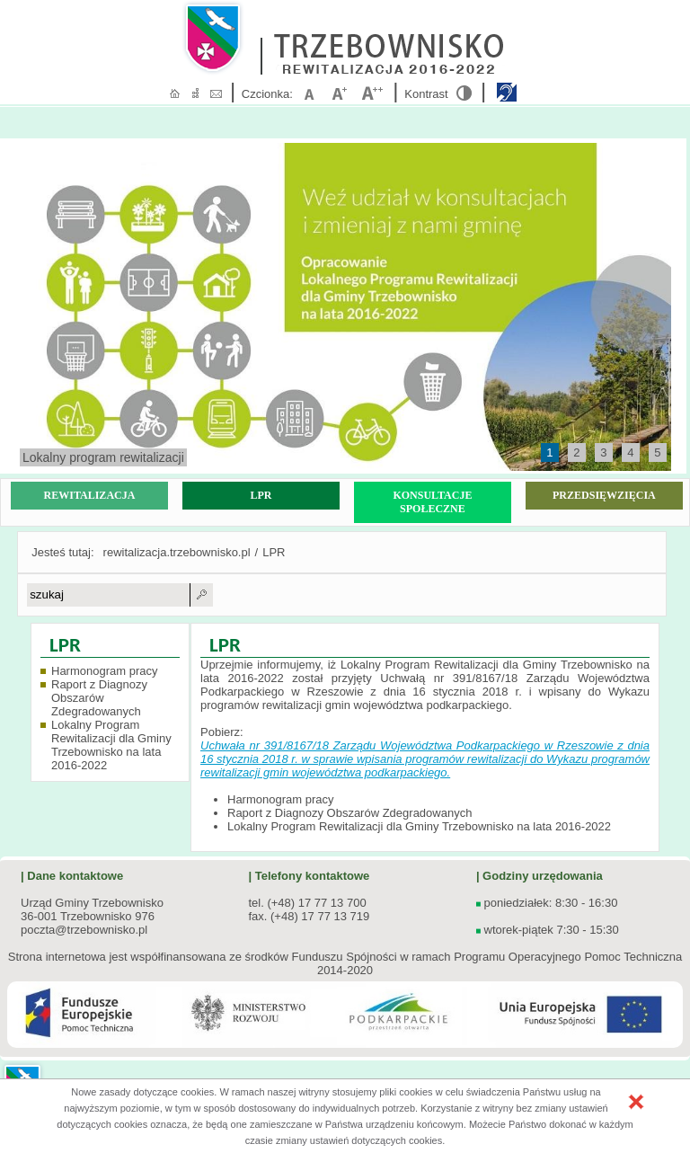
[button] (636, 1102)
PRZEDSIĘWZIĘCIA (604, 495)
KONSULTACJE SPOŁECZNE (432, 502)
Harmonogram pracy (104, 671)
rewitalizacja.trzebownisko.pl (177, 552)
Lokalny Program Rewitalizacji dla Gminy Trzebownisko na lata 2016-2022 (111, 745)
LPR (260, 495)
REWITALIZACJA (90, 495)
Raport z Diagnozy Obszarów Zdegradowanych (99, 698)
